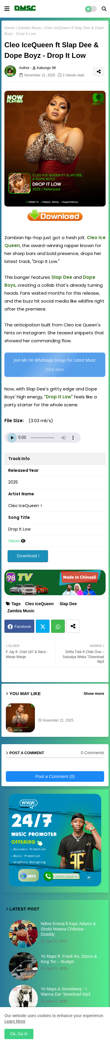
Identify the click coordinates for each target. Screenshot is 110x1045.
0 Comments (92, 752)
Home (9, 28)
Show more (94, 693)
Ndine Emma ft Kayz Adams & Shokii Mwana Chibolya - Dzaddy (68, 929)
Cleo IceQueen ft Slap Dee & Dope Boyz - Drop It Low (64, 711)
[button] (104, 9)
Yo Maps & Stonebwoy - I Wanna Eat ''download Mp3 (65, 992)
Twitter (43, 626)
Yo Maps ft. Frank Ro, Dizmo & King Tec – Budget (69, 959)
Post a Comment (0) (55, 776)
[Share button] (73, 626)
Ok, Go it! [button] (19, 1033)
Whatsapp (58, 626)
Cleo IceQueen (39, 603)
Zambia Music (30, 28)
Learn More (15, 1021)
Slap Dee (68, 603)
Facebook (22, 626)
